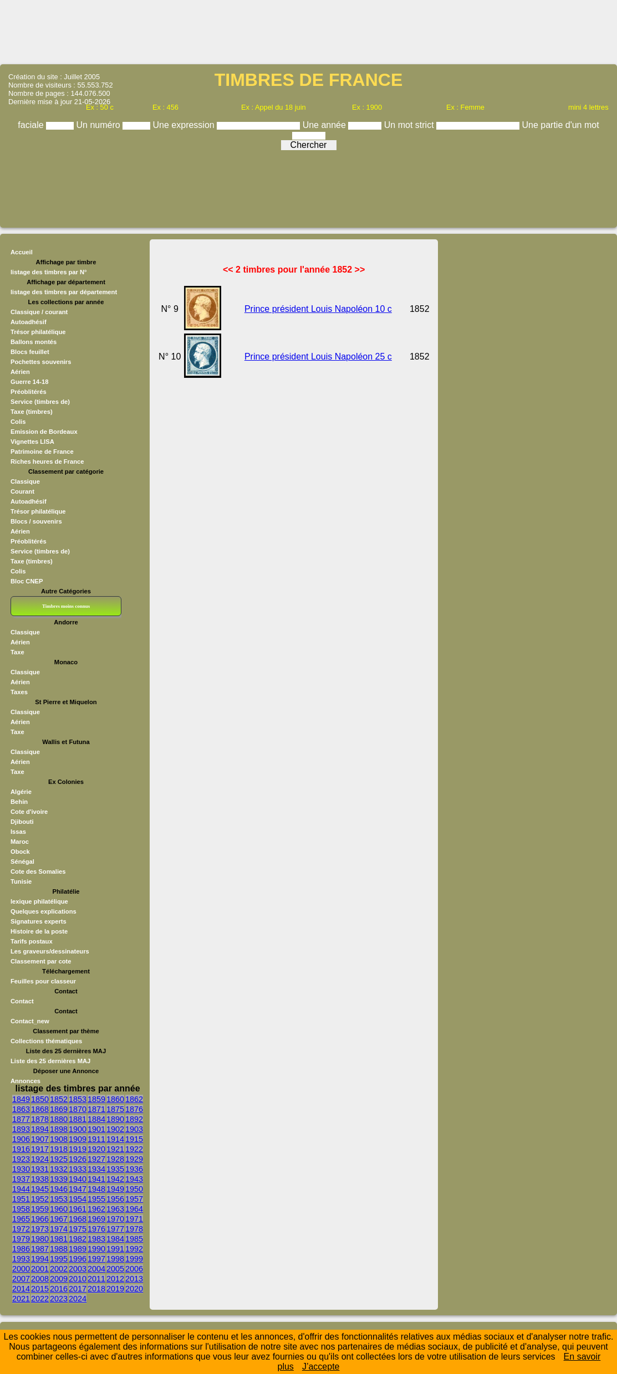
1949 (115, 1189)
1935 (115, 1169)
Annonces (25, 1081)
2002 (59, 1268)
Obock (20, 851)
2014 (21, 1288)
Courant (22, 491)
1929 (134, 1159)
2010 (77, 1278)
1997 (96, 1258)
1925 (59, 1159)
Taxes (19, 692)
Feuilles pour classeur (43, 981)
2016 (59, 1288)
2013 (134, 1278)
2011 (96, 1278)
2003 (77, 1268)
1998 (115, 1258)
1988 (59, 1248)
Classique (25, 481)
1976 (96, 1228)
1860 (115, 1099)
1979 (21, 1238)
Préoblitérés (29, 391)
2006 (134, 1268)
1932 (59, 1169)
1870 (77, 1109)
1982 (77, 1238)
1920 (96, 1149)
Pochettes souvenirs (41, 361)
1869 (59, 1109)
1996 (77, 1258)
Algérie (21, 791)
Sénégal (22, 861)
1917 (40, 1149)
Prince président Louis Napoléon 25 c (318, 356)
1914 (115, 1139)
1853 (77, 1099)
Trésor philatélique (38, 332)
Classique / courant (39, 312)
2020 (134, 1288)
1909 (77, 1139)
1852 (59, 1099)
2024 (77, 1298)
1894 (40, 1129)
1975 (77, 1228)
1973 (40, 1228)
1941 (96, 1179)
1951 (21, 1198)
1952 (40, 1198)
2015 (40, 1288)
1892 (134, 1119)
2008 (40, 1278)
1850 (40, 1099)
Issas (18, 831)
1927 (96, 1159)
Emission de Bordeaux (44, 431)
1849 (21, 1099)
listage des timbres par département (64, 292)
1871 (96, 1109)
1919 (77, 1149)
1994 (40, 1258)
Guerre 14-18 (29, 381)
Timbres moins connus (66, 606)
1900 (77, 1129)
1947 (77, 1189)
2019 (115, 1288)
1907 (40, 1139)
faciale (32, 125)
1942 (115, 1179)
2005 (115, 1268)
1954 (77, 1198)
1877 (21, 1119)
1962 (96, 1208)
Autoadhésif (29, 322)
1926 (77, 1159)
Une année (326, 125)
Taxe (17, 652)
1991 (115, 1248)
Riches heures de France (47, 461)
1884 (96, 1119)
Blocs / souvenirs (36, 521)
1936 (134, 1169)
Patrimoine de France (42, 451)
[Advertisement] (309, 31)
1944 (21, 1189)
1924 (40, 1159)
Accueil (22, 252)
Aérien (20, 371)
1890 (115, 1119)
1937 (21, 1179)
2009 (59, 1278)
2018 (96, 1288)
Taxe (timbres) (32, 411)
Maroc (20, 841)
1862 (134, 1099)
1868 (40, 1109)
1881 (77, 1119)
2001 (40, 1268)
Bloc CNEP (27, 581)
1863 (21, 1109)
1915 (134, 1139)
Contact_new (30, 1021)
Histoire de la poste (39, 931)
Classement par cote (41, 961)
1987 (40, 1248)
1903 (134, 1129)
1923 (21, 1159)
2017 (77, 1288)
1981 (59, 1238)
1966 (40, 1218)
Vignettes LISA (32, 441)
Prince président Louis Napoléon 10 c (318, 309)
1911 (96, 1139)
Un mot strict (410, 125)
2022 (40, 1298)
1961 (77, 1208)
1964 (134, 1208)
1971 (134, 1218)
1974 (59, 1228)
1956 (115, 1198)
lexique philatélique (39, 901)
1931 (40, 1169)
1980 (40, 1238)
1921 (115, 1149)
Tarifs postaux (32, 941)
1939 (59, 1179)
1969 (96, 1218)
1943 (134, 1179)
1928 (115, 1159)
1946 (59, 1189)
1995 (59, 1258)
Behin (19, 801)
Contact (22, 1001)
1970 (115, 1218)
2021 (21, 1298)
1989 (77, 1248)
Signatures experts (39, 921)
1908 (59, 1139)
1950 (134, 1189)
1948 (96, 1189)
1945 (40, 1189)
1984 (115, 1238)
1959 (40, 1208)
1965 (21, 1218)
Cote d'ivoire (29, 811)
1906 (21, 1139)
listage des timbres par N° (49, 272)
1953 (59, 1198)
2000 (21, 1268)
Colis (18, 421)
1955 (96, 1198)
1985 (134, 1238)
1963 (115, 1208)
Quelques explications (44, 911)
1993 (21, 1258)
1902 (115, 1129)
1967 (59, 1218)
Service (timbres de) (40, 401)
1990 (96, 1248)
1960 (59, 1208)
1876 (134, 1109)
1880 (59, 1119)
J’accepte (321, 1366)
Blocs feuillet (30, 351)
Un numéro (100, 125)
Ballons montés (34, 342)
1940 (77, 1179)
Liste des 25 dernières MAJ (50, 1061)
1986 (21, 1248)
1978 (134, 1228)
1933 (77, 1169)
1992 (134, 1248)
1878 (40, 1119)
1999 (134, 1258)
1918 (59, 1149)
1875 (115, 1109)
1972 (21, 1228)
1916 (21, 1149)
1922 (134, 1149)
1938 (40, 1179)
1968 (77, 1218)
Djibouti (22, 821)
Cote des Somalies (38, 871)
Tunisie (21, 881)
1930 (21, 1169)
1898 (59, 1129)
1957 (134, 1198)
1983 (96, 1238)
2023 (59, 1298)
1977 (115, 1228)
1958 (21, 1208)
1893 (21, 1129)
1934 (96, 1169)
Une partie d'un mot (560, 125)
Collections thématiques (46, 1041)
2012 (115, 1278)
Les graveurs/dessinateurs (50, 951)
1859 (96, 1099)
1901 (96, 1129)
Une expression (185, 125)
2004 (96, 1268)
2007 (21, 1278)
